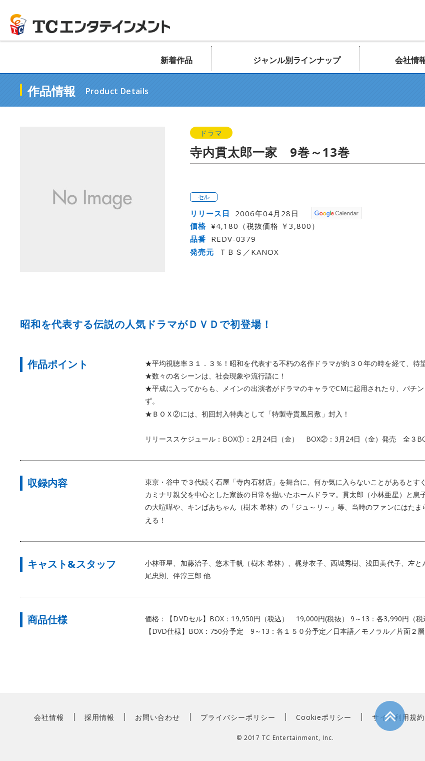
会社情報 (49, 717)
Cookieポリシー (324, 717)
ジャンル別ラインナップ (296, 60)
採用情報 (99, 717)
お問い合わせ (157, 717)
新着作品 (176, 60)
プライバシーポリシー (238, 717)
